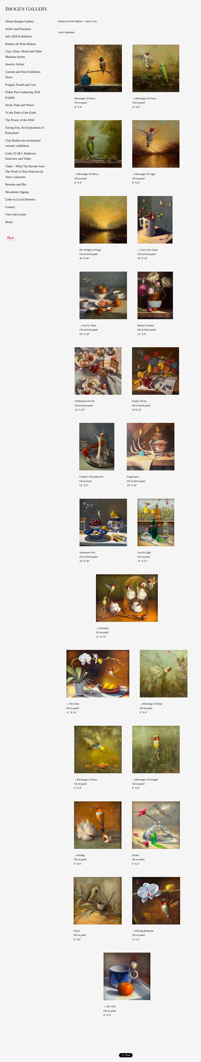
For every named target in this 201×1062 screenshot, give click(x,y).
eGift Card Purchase (18, 29)
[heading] (15, 8)
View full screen (15, 214)
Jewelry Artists (14, 64)
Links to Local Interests (20, 199)
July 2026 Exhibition (18, 36)
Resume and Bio (15, 184)
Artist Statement (66, 32)
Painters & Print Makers (20, 44)
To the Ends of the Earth (20, 112)
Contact (10, 207)
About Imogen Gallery (19, 21)
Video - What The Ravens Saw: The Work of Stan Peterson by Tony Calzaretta (25, 172)
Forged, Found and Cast (20, 84)
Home (9, 222)
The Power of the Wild (19, 120)
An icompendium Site (146, 1045)
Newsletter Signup (17, 192)
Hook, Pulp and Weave (19, 105)
